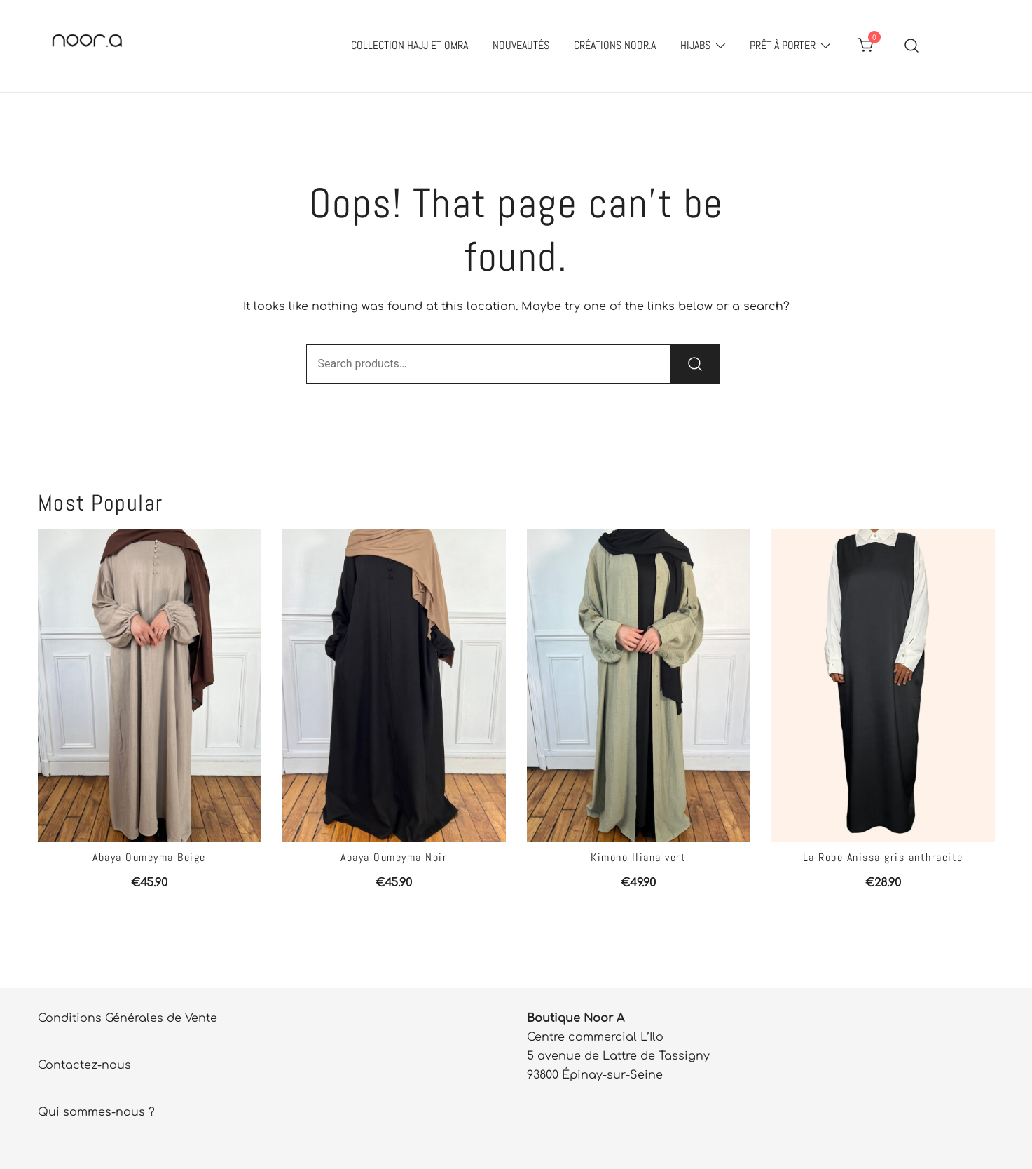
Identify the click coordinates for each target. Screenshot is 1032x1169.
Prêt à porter (783, 45)
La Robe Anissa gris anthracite (883, 857)
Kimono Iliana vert (638, 857)
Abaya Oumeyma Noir (393, 857)
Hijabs (695, 45)
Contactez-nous (84, 1065)
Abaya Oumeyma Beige (149, 857)
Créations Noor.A (615, 45)
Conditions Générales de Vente (127, 1018)
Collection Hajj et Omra (409, 45)
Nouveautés (521, 45)
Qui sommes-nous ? (96, 1112)
